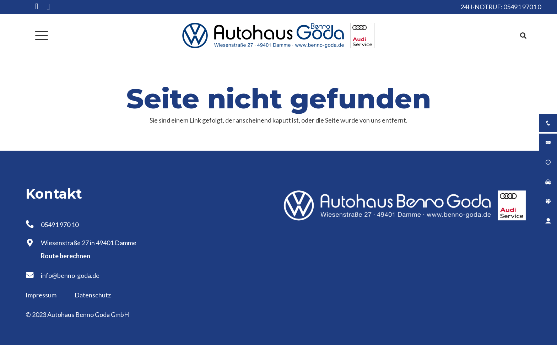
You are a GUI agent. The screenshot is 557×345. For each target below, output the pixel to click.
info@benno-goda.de (70, 275)
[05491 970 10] (33, 224)
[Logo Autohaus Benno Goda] (278, 36)
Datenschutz (93, 295)
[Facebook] (36, 6)
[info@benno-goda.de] (33, 275)
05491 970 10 (60, 224)
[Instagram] (48, 7)
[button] (41, 35)
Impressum (42, 295)
